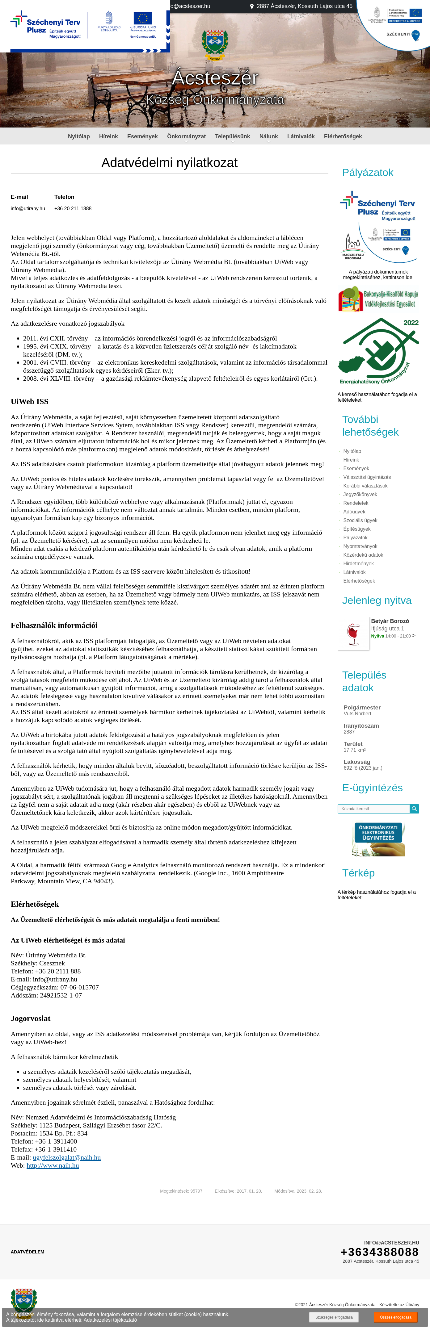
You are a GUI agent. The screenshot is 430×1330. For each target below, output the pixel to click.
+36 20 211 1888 (73, 208)
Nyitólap (79, 136)
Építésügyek (357, 529)
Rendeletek (356, 503)
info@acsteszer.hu (184, 6)
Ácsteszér (215, 78)
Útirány (412, 1304)
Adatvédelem (27, 1251)
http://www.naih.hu (53, 1165)
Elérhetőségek (343, 136)
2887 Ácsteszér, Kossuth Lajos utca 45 (300, 6)
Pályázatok (356, 537)
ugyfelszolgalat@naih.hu (67, 1157)
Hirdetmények (359, 563)
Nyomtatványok (360, 546)
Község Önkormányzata (215, 99)
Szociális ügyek (360, 520)
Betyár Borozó (390, 621)
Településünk (232, 136)
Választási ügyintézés (367, 477)
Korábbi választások (366, 485)
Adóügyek (354, 511)
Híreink (108, 136)
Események (142, 136)
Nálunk (268, 136)
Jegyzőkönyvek (360, 494)
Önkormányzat (186, 136)
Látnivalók (301, 136)
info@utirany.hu (28, 208)
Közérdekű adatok (363, 555)
